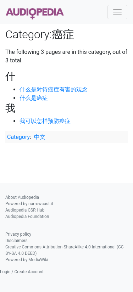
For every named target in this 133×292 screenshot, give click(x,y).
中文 (39, 137)
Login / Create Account (22, 271)
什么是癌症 (34, 98)
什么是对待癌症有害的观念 (54, 89)
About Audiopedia (22, 197)
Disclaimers (16, 240)
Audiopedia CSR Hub (24, 210)
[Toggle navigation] (117, 12)
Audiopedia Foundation (27, 216)
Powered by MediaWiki (26, 259)
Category (18, 137)
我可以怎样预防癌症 (45, 121)
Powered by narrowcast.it (29, 203)
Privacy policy (18, 234)
